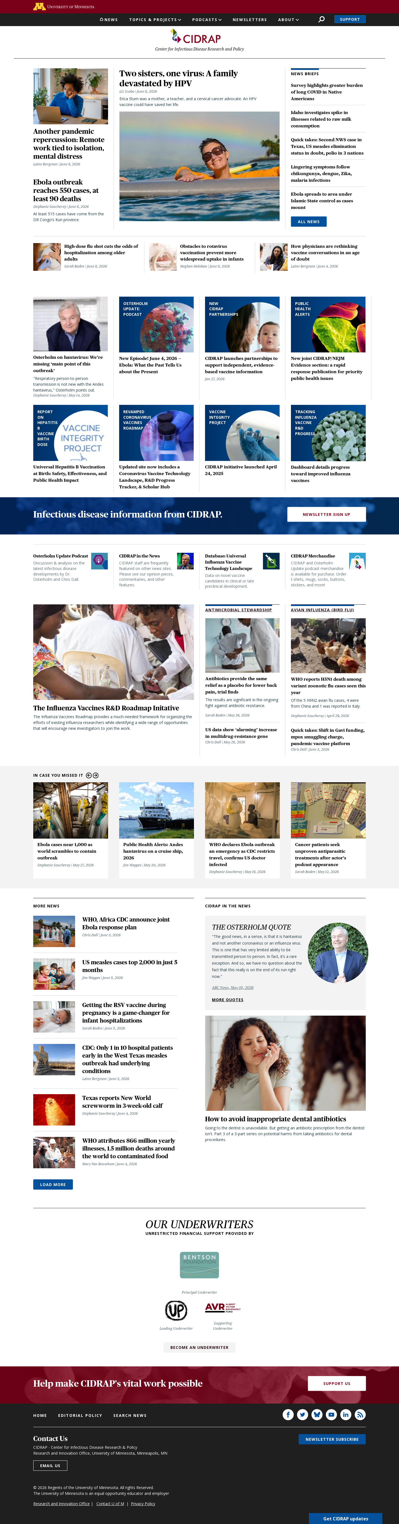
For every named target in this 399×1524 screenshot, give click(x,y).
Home (40, 1416)
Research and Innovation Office (61, 1505)
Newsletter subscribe (332, 1440)
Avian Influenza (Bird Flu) (322, 611)
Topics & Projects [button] (153, 19)
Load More (53, 1186)
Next (96, 777)
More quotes (228, 1001)
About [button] (286, 19)
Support (350, 19)
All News (309, 223)
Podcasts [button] (205, 19)
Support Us (337, 1384)
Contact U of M (110, 1505)
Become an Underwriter (199, 1348)
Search (321, 19)
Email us (50, 1467)
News (111, 19)
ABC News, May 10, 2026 (233, 989)
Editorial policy (80, 1416)
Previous (89, 777)
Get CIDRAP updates (345, 1518)
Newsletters (250, 19)
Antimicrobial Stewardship (238, 611)
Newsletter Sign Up (327, 515)
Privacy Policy (143, 1505)
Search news (130, 1416)
